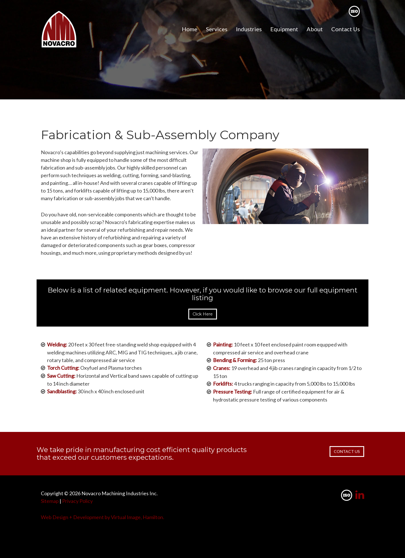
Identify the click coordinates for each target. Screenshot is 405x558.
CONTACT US (347, 451)
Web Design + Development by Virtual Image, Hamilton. (102, 517)
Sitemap (50, 501)
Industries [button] (249, 29)
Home (189, 29)
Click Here (203, 314)
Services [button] (216, 29)
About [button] (315, 29)
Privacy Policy (77, 501)
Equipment (284, 29)
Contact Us (345, 29)
